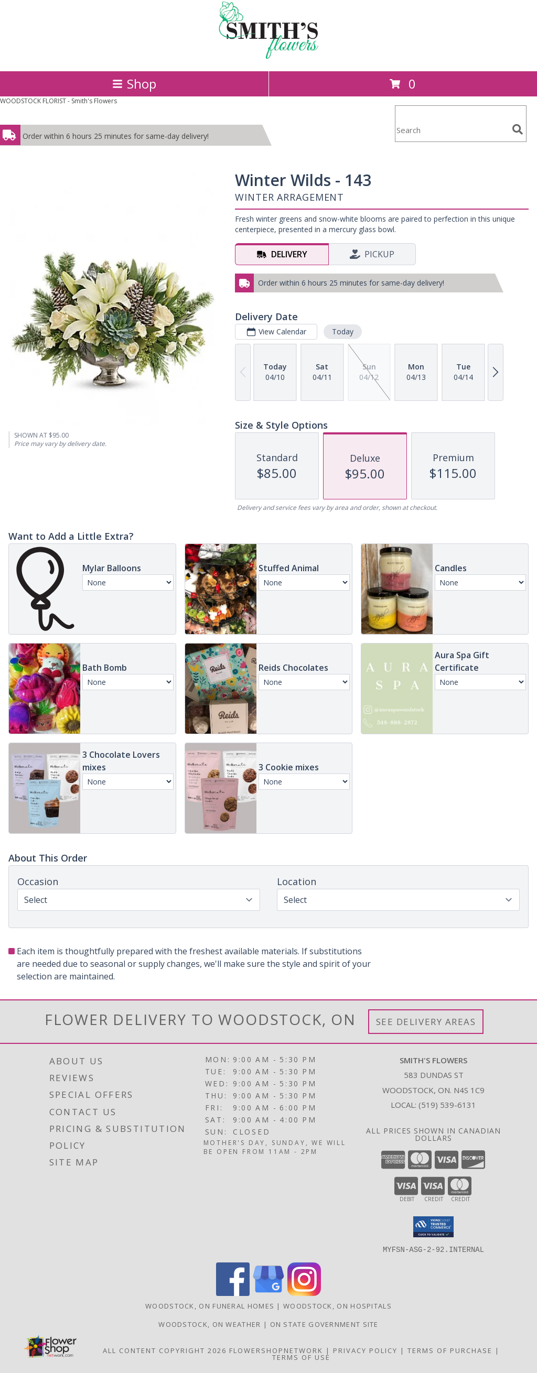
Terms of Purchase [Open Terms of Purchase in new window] (449, 1350)
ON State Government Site (324, 1323)
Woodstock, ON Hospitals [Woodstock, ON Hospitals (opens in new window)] (337, 1305)
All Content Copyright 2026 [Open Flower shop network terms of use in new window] (165, 1350)
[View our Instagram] (304, 1293)
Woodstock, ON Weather (209, 1323)
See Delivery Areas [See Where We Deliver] (426, 1022)
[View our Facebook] (233, 1293)
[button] (433, 1226)
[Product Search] (451, 130)
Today (342, 331)
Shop (134, 83)
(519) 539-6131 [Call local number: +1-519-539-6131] (447, 1104)
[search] (517, 129)
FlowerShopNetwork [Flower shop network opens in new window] (276, 1350)
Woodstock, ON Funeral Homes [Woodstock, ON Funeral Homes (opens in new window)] (209, 1305)
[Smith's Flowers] (268, 56)
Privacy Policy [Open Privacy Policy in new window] (365, 1350)
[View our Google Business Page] (268, 1293)
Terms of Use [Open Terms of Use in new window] (301, 1356)
